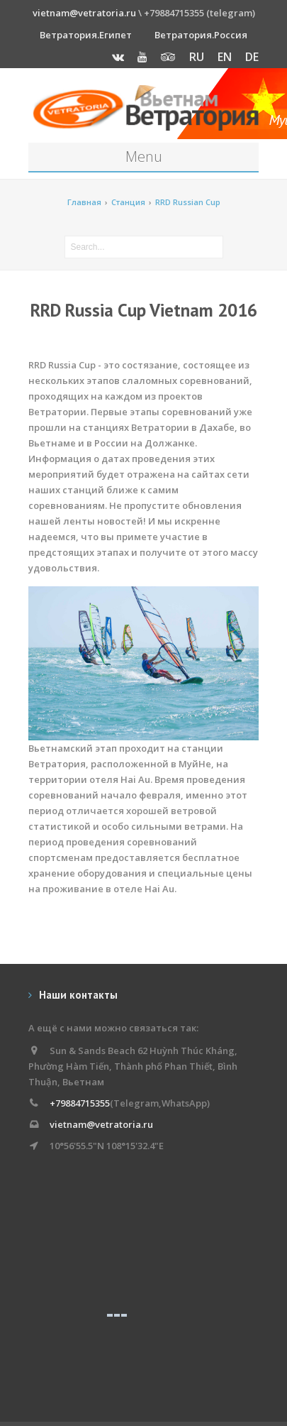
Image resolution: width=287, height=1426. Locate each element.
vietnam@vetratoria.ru (84, 12)
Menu (143, 156)
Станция (128, 202)
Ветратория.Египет (86, 34)
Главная (84, 202)
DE (252, 57)
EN (225, 57)
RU (196, 57)
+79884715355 (80, 1103)
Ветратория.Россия (200, 34)
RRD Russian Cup (187, 202)
